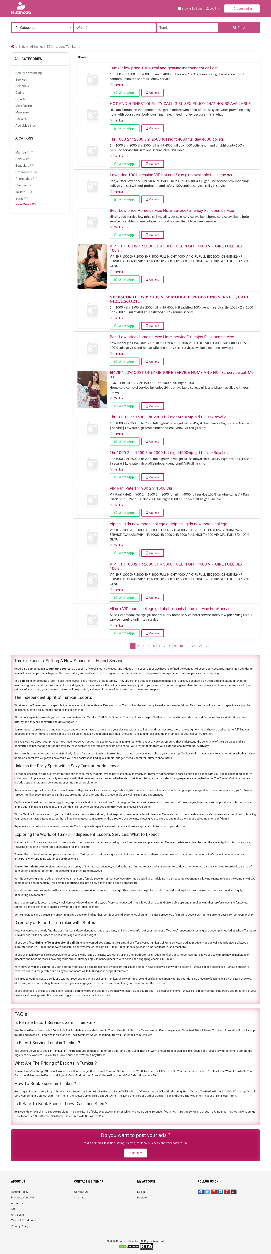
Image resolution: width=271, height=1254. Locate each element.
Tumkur (119, 85)
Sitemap (79, 1197)
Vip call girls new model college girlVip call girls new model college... (170, 523)
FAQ (13, 1209)
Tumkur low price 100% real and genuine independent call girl (164, 68)
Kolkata (23, 192)
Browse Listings (190, 8)
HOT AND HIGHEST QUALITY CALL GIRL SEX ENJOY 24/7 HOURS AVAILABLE (180, 103)
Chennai (24, 185)
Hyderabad (26, 172)
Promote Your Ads (23, 1197)
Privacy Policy (20, 1226)
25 (200, 646)
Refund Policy (19, 1191)
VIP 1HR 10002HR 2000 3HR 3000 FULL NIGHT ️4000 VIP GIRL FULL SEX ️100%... (176, 248)
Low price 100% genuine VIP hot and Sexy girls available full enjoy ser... (172, 174)
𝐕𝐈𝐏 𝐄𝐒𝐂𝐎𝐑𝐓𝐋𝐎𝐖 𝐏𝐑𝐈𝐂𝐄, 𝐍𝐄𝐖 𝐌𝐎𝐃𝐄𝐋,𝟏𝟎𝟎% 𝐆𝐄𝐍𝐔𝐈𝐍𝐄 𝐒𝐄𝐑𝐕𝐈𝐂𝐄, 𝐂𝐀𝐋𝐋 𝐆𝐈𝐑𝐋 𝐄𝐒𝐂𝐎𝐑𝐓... (179, 299)
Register (142, 1197)
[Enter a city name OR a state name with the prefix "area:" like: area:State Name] (187, 27)
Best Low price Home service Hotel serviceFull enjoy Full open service (172, 210)
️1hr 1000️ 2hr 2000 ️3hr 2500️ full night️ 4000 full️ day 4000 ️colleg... (167, 139)
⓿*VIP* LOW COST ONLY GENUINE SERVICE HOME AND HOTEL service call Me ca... (181, 374)
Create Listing (242, 8)
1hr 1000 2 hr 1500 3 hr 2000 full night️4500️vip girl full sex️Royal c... (169, 417)
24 (193, 646)
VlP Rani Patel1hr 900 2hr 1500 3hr (141, 488)
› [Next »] (206, 646)
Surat (21, 198)
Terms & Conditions (23, 1220)
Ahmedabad (26, 179)
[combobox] (42, 27)
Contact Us (81, 1191)
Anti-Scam (17, 1214)
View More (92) (25, 204)
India (22, 46)
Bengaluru (24, 165)
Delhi (22, 159)
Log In (141, 1191)
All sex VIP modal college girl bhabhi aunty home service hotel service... (172, 608)
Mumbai (24, 152)
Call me (154, 92)
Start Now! (135, 1153)
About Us (17, 1203)
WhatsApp (126, 93)
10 (181, 646)
